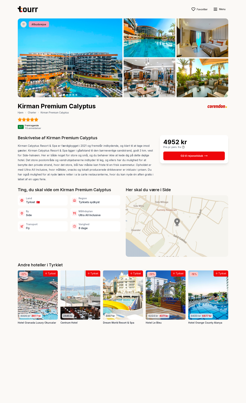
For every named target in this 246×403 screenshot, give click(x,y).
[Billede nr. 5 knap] (76, 95)
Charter (32, 112)
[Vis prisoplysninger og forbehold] (183, 147)
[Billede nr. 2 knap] (67, 95)
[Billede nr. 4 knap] (73, 95)
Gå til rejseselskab (194, 156)
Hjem (20, 112)
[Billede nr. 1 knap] (64, 95)
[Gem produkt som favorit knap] (23, 24)
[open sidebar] (219, 9)
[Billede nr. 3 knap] (70, 95)
